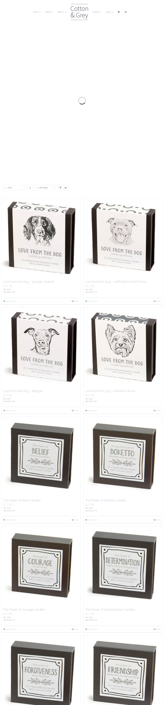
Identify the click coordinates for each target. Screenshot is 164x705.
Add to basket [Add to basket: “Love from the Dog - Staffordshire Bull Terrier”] (92, 301)
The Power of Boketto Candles (105, 500)
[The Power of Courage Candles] (41, 565)
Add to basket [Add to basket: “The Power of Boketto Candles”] (92, 520)
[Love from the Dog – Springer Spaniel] (41, 237)
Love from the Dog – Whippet (23, 391)
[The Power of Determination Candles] (123, 565)
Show (41, 188)
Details (76, 301)
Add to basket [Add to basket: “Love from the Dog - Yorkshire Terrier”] (92, 410)
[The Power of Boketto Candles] (123, 456)
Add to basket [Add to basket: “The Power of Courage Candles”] (10, 629)
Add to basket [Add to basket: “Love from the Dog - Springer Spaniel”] (10, 301)
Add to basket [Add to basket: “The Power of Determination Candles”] (92, 629)
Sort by (7, 188)
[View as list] (65, 187)
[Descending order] (30, 187)
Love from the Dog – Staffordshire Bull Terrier (115, 281)
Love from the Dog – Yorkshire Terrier (110, 391)
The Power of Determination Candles (110, 609)
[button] (126, 12)
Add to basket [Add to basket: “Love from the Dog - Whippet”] (10, 410)
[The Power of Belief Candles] (41, 456)
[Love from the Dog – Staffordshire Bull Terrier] (123, 237)
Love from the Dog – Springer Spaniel (28, 281)
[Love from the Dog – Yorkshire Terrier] (123, 346)
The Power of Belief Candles (22, 500)
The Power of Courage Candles (24, 609)
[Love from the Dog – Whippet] (41, 346)
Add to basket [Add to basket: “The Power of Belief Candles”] (10, 520)
